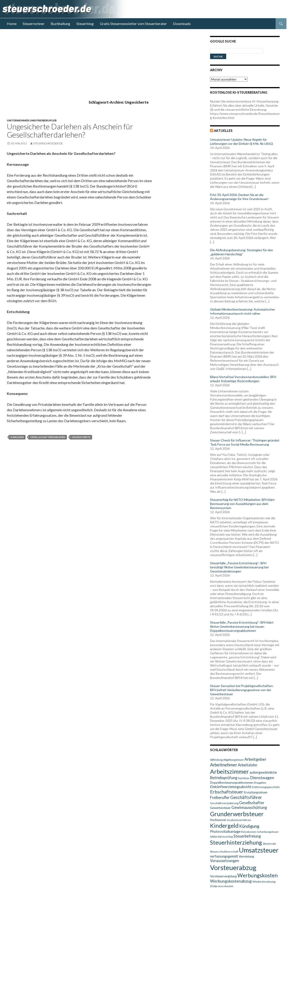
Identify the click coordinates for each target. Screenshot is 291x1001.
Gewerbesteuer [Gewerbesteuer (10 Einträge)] (220, 808)
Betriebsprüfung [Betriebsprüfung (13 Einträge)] (223, 777)
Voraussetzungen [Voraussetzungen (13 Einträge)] (224, 860)
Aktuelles (223, 131)
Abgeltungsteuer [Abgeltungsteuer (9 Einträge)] (233, 759)
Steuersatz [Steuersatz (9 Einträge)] (269, 843)
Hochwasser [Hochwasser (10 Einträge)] (218, 820)
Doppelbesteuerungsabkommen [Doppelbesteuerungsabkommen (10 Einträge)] (231, 782)
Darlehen (17, 437)
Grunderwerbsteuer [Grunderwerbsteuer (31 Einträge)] (237, 814)
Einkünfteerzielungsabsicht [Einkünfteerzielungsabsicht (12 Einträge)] (230, 787)
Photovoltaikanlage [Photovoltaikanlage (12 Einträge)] (225, 831)
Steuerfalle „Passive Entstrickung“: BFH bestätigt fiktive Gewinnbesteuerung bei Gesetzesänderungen (239, 567)
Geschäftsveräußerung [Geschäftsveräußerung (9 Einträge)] (224, 803)
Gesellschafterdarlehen (47, 437)
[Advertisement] (104, 68)
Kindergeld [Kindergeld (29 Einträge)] (224, 825)
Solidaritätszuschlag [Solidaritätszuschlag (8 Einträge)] (221, 836)
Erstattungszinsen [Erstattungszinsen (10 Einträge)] (255, 792)
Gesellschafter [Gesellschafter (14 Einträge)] (251, 802)
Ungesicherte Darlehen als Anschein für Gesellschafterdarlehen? (70, 130)
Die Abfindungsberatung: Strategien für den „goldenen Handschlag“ (241, 252)
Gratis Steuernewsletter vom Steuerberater (133, 23)
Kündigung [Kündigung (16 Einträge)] (249, 826)
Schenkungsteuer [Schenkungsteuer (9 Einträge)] (268, 831)
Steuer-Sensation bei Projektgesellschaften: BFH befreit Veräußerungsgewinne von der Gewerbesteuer (241, 690)
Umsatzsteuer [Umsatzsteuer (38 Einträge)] (259, 850)
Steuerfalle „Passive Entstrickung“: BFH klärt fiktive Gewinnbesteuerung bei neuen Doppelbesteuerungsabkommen (241, 626)
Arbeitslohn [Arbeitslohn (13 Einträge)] (247, 765)
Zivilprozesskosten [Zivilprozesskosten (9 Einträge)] (221, 886)
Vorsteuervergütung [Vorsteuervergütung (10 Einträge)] (223, 876)
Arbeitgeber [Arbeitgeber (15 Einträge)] (255, 759)
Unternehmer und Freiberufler (32, 120)
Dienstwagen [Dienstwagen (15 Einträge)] (262, 777)
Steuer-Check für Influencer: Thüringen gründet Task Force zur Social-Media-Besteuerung (244, 442)
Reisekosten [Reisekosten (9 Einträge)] (248, 831)
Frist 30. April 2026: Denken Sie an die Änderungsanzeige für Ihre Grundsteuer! (239, 197)
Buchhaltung (60, 23)
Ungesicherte (81, 437)
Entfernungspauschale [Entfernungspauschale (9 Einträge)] (266, 787)
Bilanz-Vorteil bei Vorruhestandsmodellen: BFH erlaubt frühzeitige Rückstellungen (243, 379)
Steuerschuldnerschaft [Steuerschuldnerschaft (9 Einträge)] (224, 851)
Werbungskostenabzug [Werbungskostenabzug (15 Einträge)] (231, 881)
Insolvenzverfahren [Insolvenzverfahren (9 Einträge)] (239, 820)
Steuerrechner (34, 23)
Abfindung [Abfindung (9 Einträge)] (216, 759)
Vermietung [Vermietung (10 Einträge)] (246, 856)
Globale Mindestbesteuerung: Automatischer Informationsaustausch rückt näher (242, 311)
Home (12, 23)
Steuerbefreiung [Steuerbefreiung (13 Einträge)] (247, 836)
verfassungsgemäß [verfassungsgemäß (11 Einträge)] (224, 856)
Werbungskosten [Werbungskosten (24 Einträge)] (257, 875)
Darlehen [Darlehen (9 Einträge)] (243, 778)
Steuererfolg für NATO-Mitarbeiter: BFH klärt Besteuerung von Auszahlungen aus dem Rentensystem (242, 504)
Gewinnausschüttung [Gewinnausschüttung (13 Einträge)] (249, 807)
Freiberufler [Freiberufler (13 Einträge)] (220, 797)
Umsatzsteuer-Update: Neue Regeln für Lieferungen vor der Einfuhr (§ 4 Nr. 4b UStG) (241, 142)
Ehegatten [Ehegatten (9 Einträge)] (260, 782)
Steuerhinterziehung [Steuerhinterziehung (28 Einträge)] (236, 842)
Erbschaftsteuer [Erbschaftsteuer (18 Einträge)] (226, 791)
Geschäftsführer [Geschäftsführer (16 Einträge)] (246, 797)
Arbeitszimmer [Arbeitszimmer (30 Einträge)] (229, 771)
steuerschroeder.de (48, 143)
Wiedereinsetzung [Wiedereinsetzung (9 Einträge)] (263, 881)
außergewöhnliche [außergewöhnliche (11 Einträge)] (263, 772)
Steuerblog (85, 23)
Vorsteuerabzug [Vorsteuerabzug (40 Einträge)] (233, 867)
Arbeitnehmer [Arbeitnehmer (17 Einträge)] (223, 764)
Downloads (182, 23)
